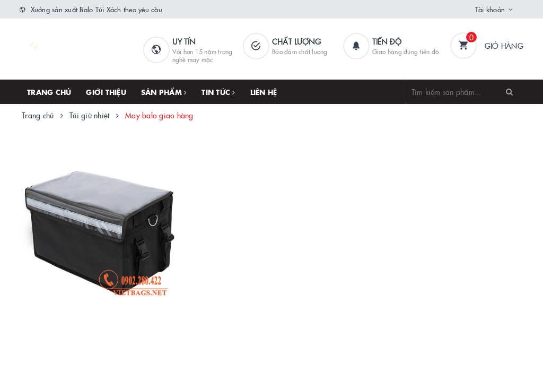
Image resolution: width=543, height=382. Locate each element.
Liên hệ (263, 92)
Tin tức (218, 92)
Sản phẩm (164, 92)
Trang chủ (49, 92)
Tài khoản (490, 9)
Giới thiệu (106, 92)
